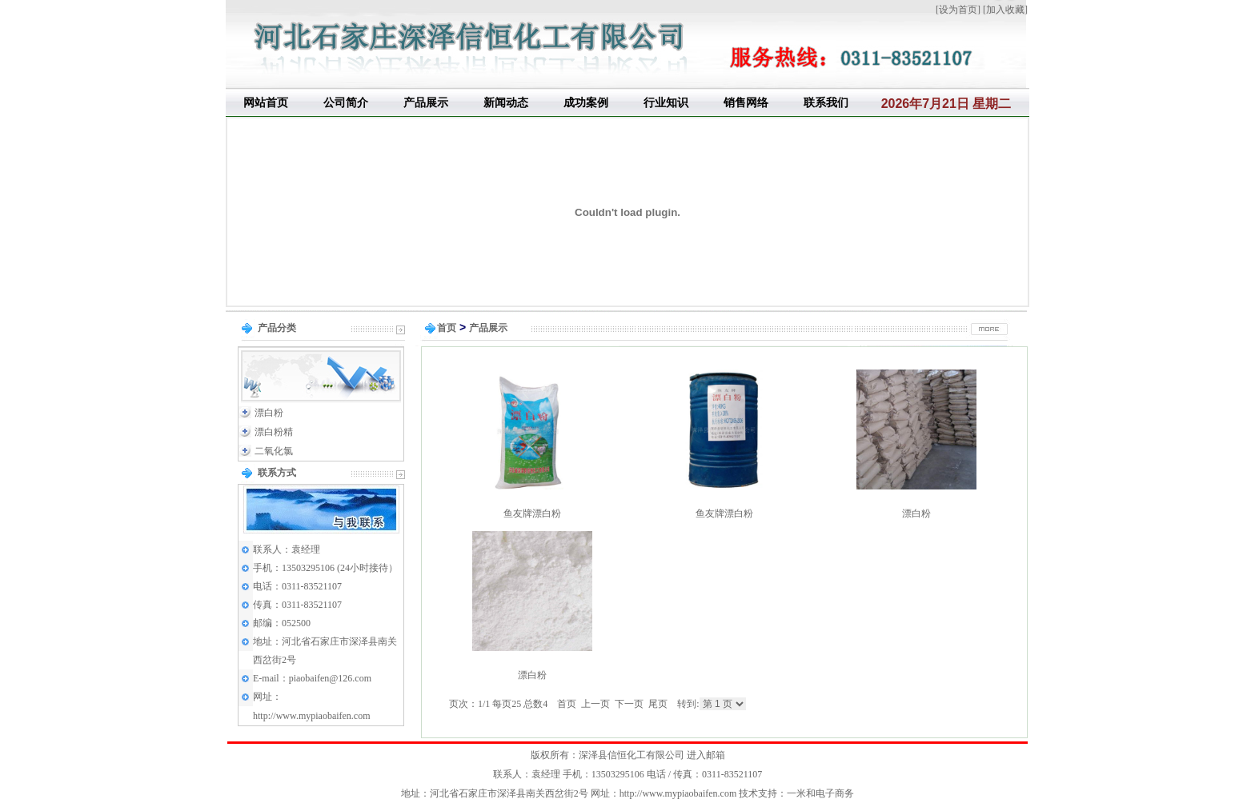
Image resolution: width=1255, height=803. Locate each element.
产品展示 (425, 102)
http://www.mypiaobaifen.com (312, 715)
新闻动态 (505, 102)
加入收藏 (1005, 9)
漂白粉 (269, 412)
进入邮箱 (706, 755)
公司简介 (345, 102)
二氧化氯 (274, 451)
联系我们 (826, 102)
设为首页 (958, 9)
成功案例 (585, 102)
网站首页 (265, 102)
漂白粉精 (274, 431)
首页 (446, 328)
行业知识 (666, 102)
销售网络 (746, 102)
